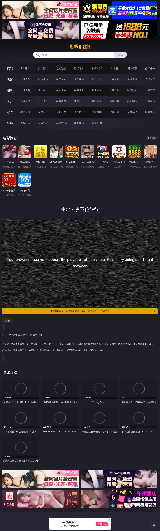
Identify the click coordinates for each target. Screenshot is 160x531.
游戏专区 (79, 68)
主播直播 (132, 79)
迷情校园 (97, 112)
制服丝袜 (97, 90)
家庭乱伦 (43, 112)
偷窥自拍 (25, 101)
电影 (10, 90)
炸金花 (114, 68)
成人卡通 (61, 90)
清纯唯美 (115, 101)
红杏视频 (79, 123)
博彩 (10, 68)
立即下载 (102, 524)
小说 (10, 112)
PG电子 (25, 68)
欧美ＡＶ (61, 79)
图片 (10, 101)
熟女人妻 (97, 79)
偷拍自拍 (43, 90)
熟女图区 (132, 101)
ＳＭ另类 (150, 79)
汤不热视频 (61, 123)
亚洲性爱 (25, 90)
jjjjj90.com (80, 47)
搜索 (120, 55)
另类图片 (150, 101)
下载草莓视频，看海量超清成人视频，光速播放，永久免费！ (103, 311)
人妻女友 (61, 112)
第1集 (7, 320)
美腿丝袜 (97, 101)
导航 (10, 123)
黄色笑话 (132, 112)
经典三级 (115, 90)
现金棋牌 (132, 68)
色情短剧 (97, 123)
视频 (10, 79)
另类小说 (115, 112)
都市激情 (25, 112)
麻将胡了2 (96, 68)
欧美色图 (61, 101)
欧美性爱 (79, 90)
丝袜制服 (115, 79)
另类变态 (150, 90)
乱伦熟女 (132, 90)
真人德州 (43, 68)
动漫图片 (79, 101)
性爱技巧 (150, 112)
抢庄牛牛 (150, 68)
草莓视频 (43, 123)
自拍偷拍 (43, 79)
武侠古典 (79, 112)
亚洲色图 (43, 101)
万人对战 (61, 68)
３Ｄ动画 (79, 79)
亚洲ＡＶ (25, 79)
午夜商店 (25, 123)
